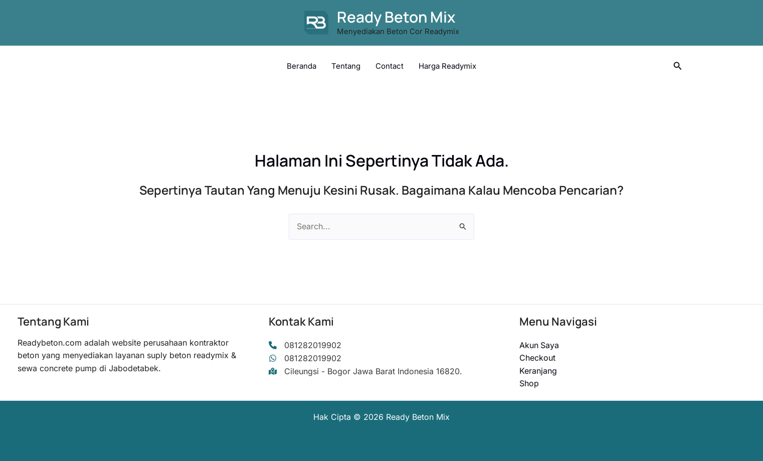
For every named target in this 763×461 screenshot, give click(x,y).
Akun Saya (539, 345)
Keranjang (538, 371)
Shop (529, 383)
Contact (389, 66)
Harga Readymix (447, 66)
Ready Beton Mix (396, 17)
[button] (677, 66)
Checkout (537, 358)
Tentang (345, 66)
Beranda (301, 66)
